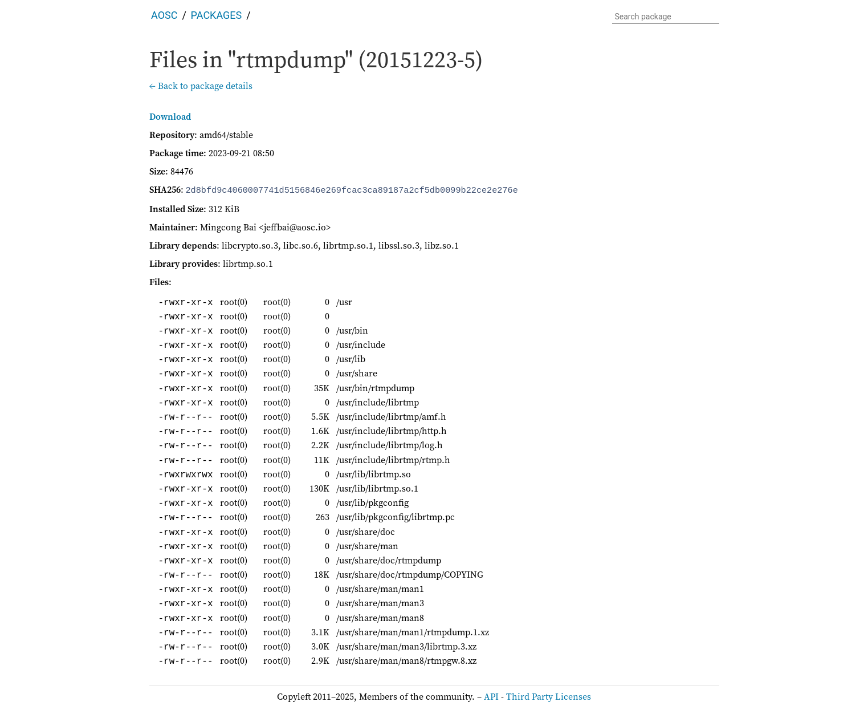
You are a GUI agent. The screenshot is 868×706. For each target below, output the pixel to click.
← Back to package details (200, 85)
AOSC (164, 15)
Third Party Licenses (548, 695)
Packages (216, 15)
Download (170, 116)
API (491, 695)
